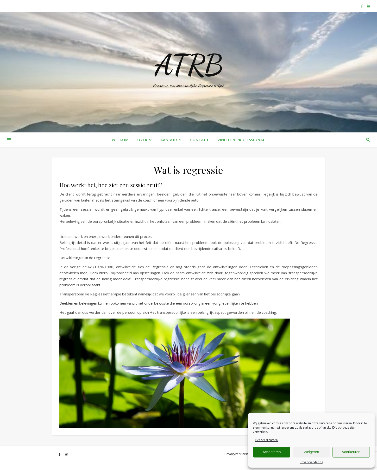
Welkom (120, 139)
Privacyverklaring (311, 462)
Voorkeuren (351, 452)
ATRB (189, 65)
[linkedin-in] (368, 6)
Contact (199, 139)
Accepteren (272, 452)
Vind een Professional (241, 139)
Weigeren (311, 452)
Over (142, 139)
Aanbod (168, 139)
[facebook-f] (362, 6)
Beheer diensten (266, 440)
